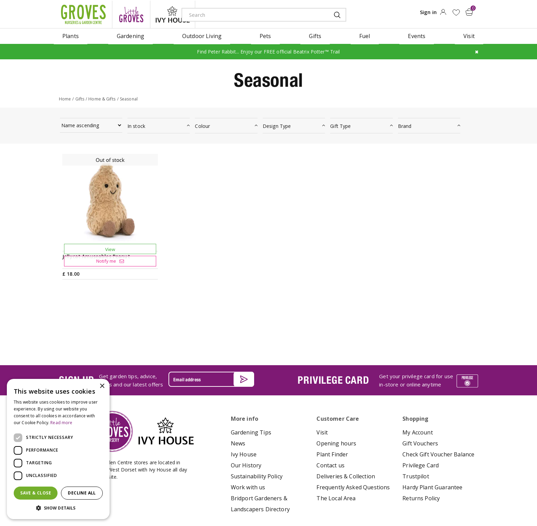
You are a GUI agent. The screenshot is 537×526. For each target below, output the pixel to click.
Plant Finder (332, 404)
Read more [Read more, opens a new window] (61, 423)
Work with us (248, 437)
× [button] (101, 386)
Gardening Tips (251, 382)
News (238, 393)
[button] (58, 508)
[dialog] (58, 449)
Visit (322, 382)
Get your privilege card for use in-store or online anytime (416, 329)
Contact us (330, 415)
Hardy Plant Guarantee (432, 437)
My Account (417, 382)
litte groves (131, 13)
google (428, 501)
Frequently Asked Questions (353, 437)
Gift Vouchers (420, 393)
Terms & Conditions (252, 500)
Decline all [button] (82, 493)
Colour (202, 125)
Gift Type (340, 125)
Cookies (317, 500)
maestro (444, 501)
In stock (136, 125)
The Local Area (335, 448)
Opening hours (336, 393)
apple (413, 501)
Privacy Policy (290, 500)
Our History (246, 415)
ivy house (172, 13)
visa (475, 501)
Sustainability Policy (257, 426)
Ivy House (244, 404)
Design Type (277, 125)
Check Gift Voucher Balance (438, 404)
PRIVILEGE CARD (333, 329)
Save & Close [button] (35, 493)
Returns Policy (421, 448)
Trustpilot (415, 426)
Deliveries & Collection (345, 426)
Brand (405, 125)
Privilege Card (420, 415)
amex (397, 501)
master (459, 501)
